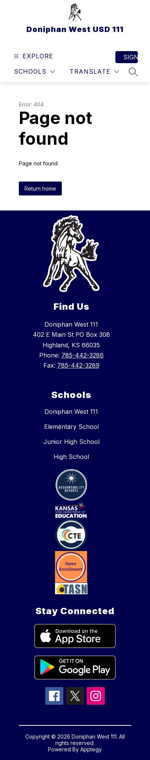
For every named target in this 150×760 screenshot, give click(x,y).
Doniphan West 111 (71, 411)
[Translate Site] (94, 71)
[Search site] (133, 71)
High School (71, 456)
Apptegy (91, 749)
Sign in (130, 57)
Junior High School (71, 441)
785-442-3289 (78, 365)
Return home (40, 188)
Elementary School (71, 426)
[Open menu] (32, 56)
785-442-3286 (82, 355)
